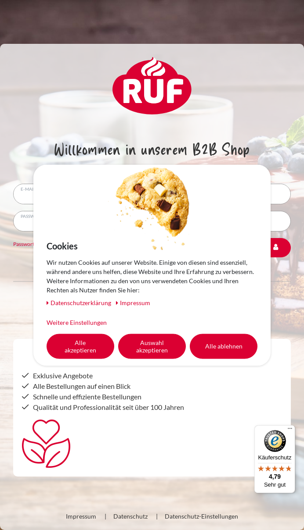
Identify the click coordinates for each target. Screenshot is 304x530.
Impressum (81, 516)
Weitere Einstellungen (77, 322)
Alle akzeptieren (80, 346)
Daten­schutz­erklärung (79, 302)
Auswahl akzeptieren (152, 346)
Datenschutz (130, 516)
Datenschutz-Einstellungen (201, 516)
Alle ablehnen (223, 346)
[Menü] (290, 430)
